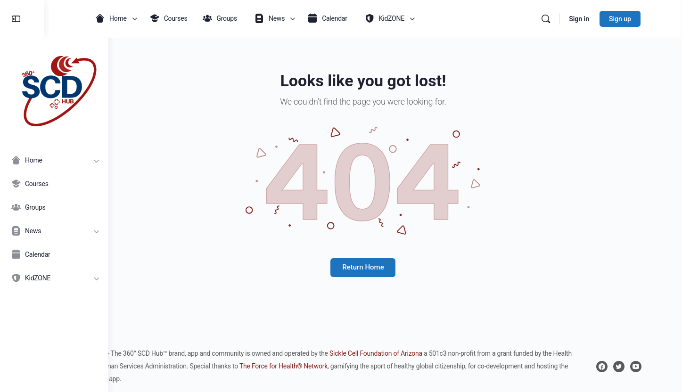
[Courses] (54, 184)
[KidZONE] (54, 278)
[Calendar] (54, 254)
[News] (54, 231)
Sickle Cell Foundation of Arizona (418, 353)
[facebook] (623, 366)
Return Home (395, 267)
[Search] (568, 18)
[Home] (54, 160)
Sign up (642, 19)
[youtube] (657, 366)
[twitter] (640, 366)
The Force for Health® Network (346, 366)
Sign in (601, 19)
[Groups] (54, 207)
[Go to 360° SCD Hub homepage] (54, 89)
